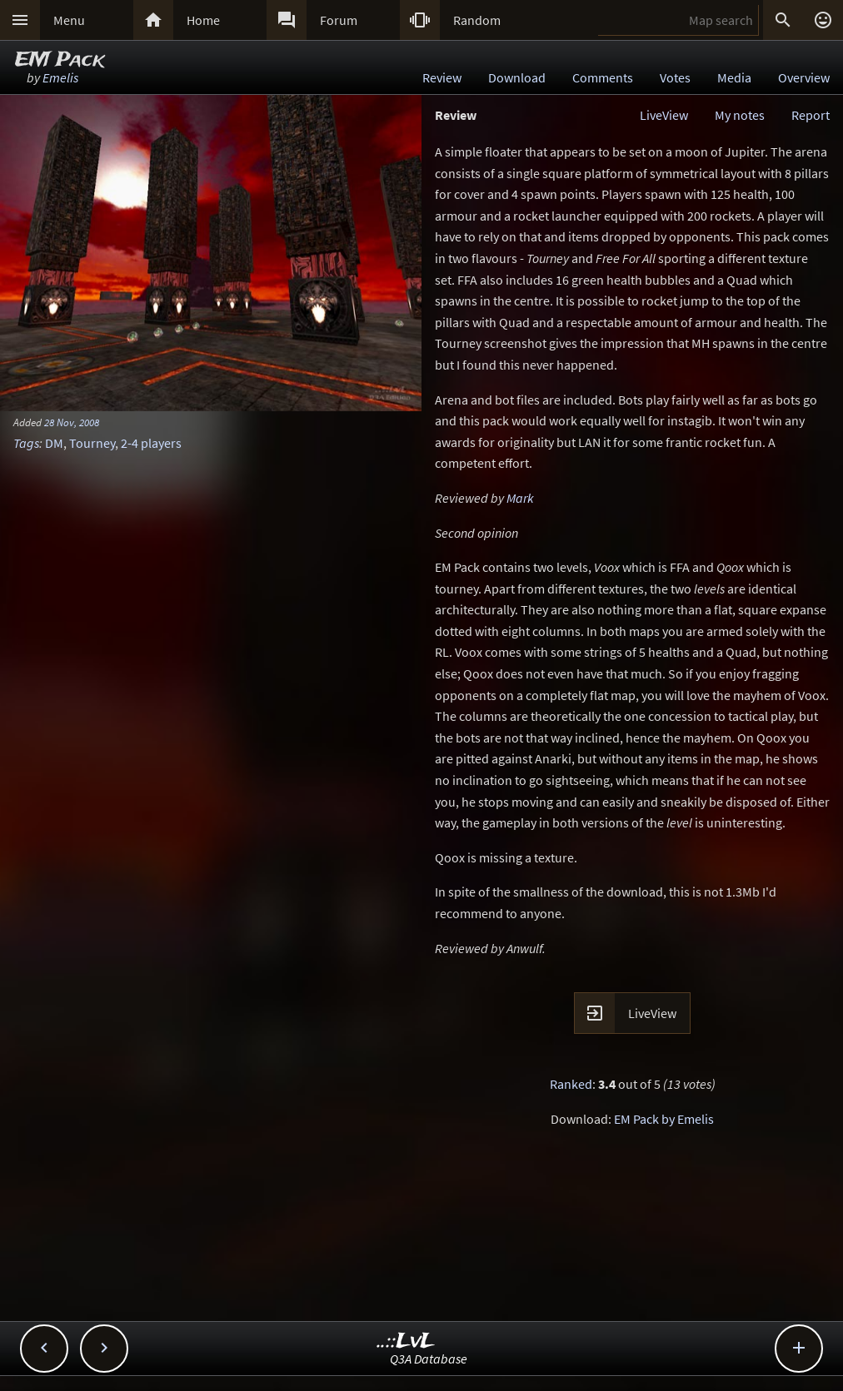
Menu (69, 20)
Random (477, 20)
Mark (520, 497)
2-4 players (151, 443)
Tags (26, 443)
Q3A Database (428, 1358)
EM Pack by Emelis (664, 1118)
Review (441, 77)
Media (734, 77)
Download (517, 77)
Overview (804, 77)
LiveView (664, 115)
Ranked (571, 1084)
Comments (602, 77)
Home (203, 20)
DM (54, 443)
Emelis (60, 77)
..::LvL (406, 1341)
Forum (338, 20)
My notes (740, 115)
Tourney (92, 443)
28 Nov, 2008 (71, 422)
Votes (675, 77)
